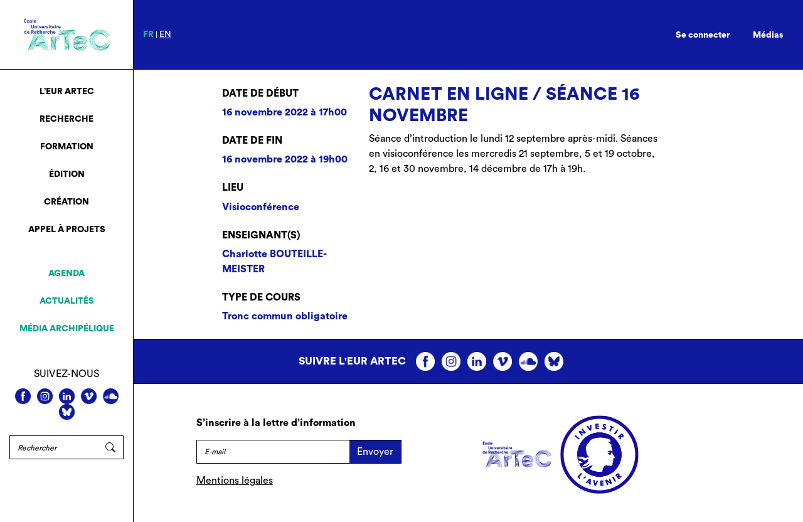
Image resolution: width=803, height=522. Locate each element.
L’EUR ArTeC (67, 91)
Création (66, 202)
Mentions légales (234, 481)
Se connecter (703, 35)
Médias (768, 35)
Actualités (67, 301)
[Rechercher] (53, 447)
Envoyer (375, 452)
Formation (66, 146)
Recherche (66, 119)
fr (148, 34)
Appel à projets (66, 229)
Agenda (66, 273)
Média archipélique (66, 328)
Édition (67, 174)
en (165, 34)
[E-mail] (272, 452)
